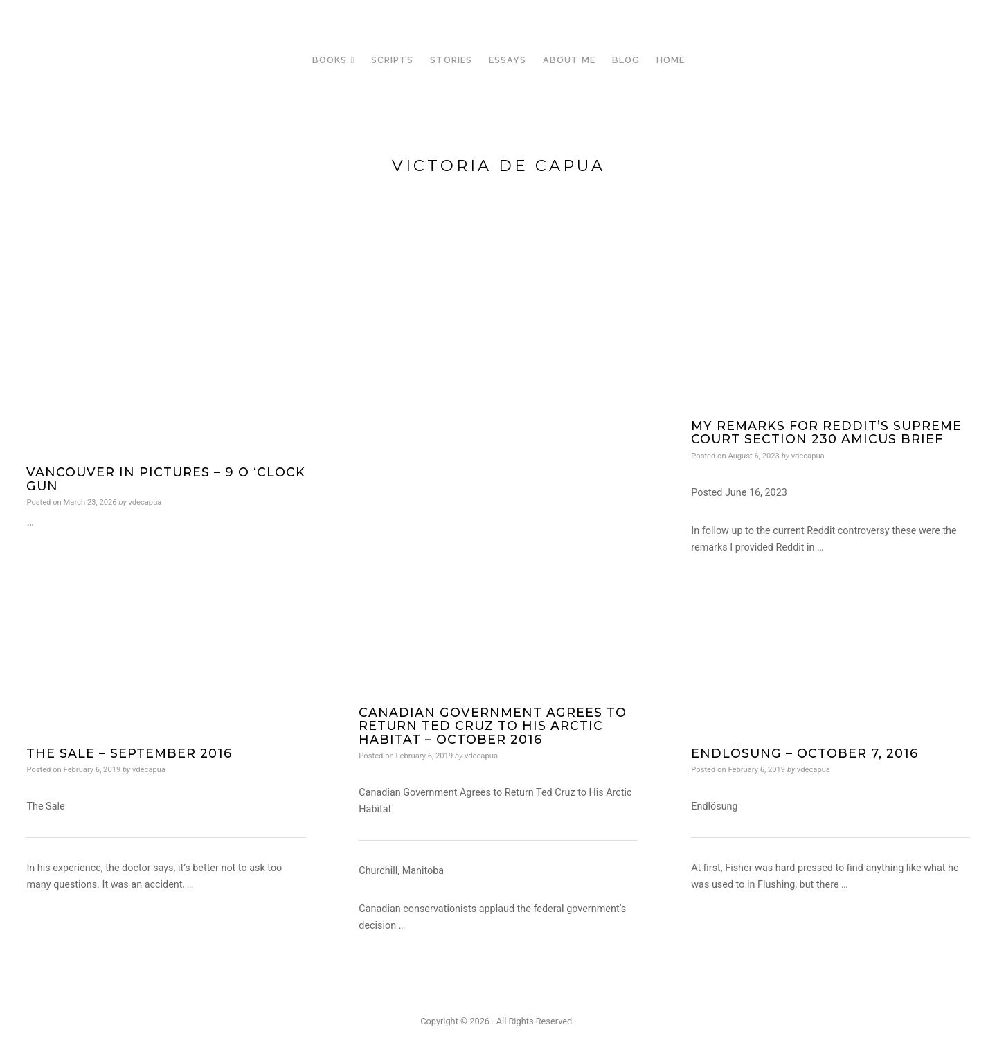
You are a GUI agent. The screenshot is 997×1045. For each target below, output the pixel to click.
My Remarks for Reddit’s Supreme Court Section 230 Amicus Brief (826, 432)
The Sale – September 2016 (129, 753)
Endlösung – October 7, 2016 (804, 753)
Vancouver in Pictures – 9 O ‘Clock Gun (165, 478)
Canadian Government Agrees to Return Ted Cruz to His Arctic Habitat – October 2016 (493, 726)
